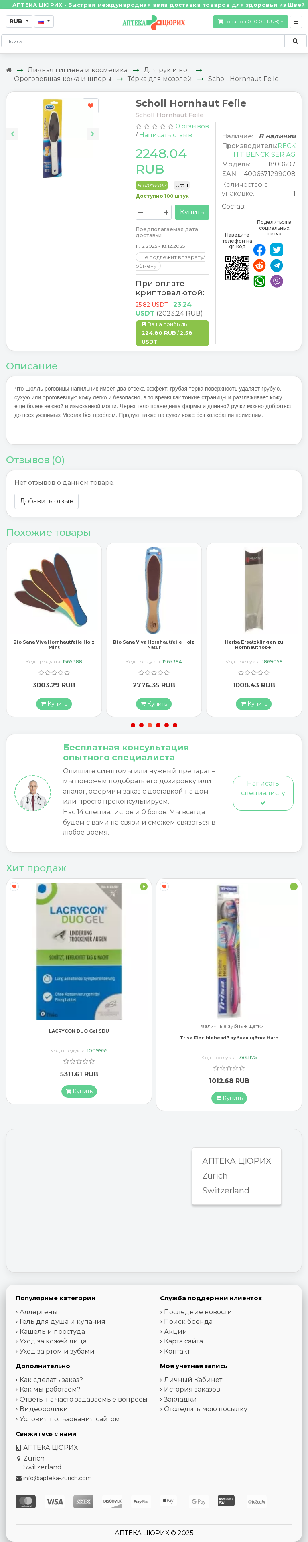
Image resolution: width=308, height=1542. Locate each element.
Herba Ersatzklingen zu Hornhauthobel (254, 654)
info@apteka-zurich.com (57, 1487)
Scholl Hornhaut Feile (243, 79)
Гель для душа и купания (62, 1331)
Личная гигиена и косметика (78, 70)
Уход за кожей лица (53, 1351)
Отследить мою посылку (205, 1419)
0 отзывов (192, 126)
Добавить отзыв (46, 501)
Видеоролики (44, 1419)
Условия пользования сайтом (70, 1429)
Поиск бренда (188, 1331)
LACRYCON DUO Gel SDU (79, 1041)
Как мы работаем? (50, 1399)
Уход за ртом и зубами (57, 1361)
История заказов (192, 1399)
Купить (192, 212)
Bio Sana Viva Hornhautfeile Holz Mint (54, 654)
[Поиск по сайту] (295, 41)
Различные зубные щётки (231, 1036)
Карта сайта (183, 1351)
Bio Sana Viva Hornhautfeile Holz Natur (154, 654)
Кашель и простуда (52, 1341)
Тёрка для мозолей (160, 79)
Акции (175, 1341)
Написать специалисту (263, 803)
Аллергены (39, 1321)
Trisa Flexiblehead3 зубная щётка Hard (229, 1047)
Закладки (180, 1409)
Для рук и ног (167, 70)
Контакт (177, 1361)
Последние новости (198, 1321)
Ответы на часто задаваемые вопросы (84, 1409)
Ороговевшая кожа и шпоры (62, 79)
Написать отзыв (165, 135)
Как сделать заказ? (51, 1389)
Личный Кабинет (193, 1389)
